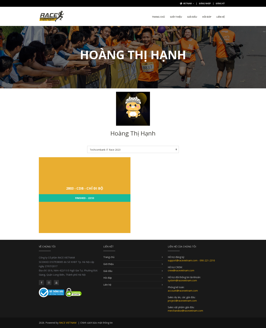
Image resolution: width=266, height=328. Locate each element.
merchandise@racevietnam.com (185, 310)
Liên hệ (220, 16)
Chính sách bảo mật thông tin (96, 322)
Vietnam (188, 3)
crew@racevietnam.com (181, 270)
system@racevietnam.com (182, 280)
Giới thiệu (176, 16)
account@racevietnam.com (183, 290)
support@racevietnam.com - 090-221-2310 (191, 260)
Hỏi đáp (206, 16)
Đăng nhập (205, 3)
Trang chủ (158, 16)
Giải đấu (192, 16)
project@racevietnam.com (182, 300)
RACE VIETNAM (67, 322)
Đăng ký (220, 3)
